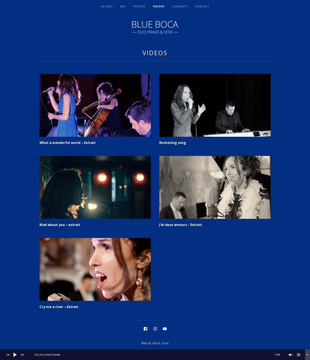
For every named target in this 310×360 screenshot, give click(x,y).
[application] (155, 354)
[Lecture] (15, 354)
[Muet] (290, 354)
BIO (123, 6)
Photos (139, 6)
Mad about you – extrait (60, 224)
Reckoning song (172, 142)
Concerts (180, 6)
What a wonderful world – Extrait (68, 142)
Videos (159, 6)
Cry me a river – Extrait (59, 306)
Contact (202, 6)
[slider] (159, 354)
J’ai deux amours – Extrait (180, 224)
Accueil (107, 6)
